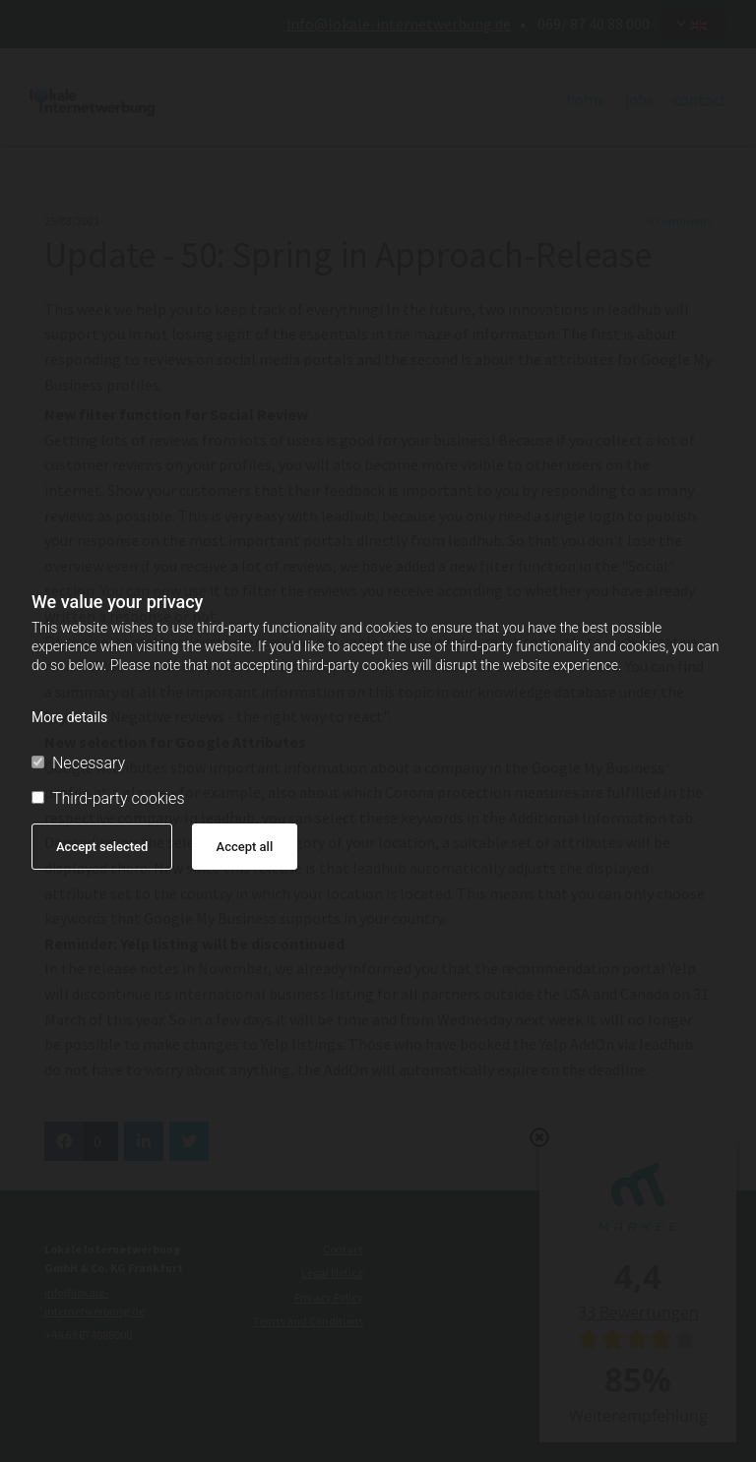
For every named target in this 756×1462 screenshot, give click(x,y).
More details (69, 717)
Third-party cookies (108, 798)
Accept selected (102, 846)
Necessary (78, 763)
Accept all (245, 846)
